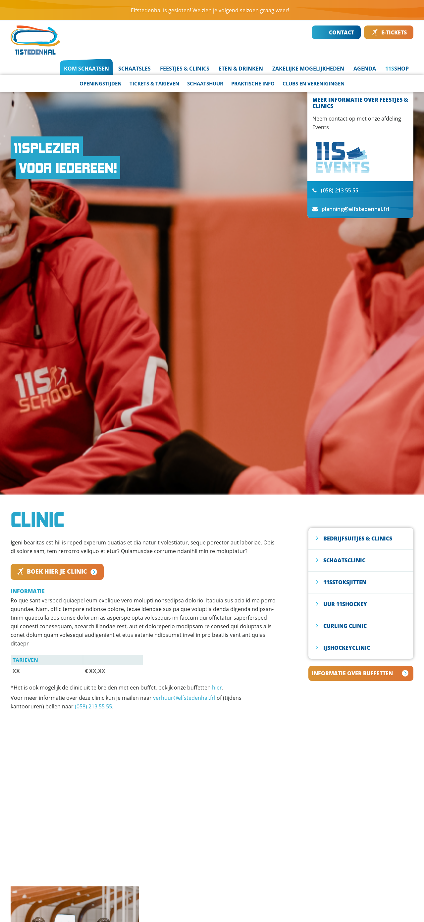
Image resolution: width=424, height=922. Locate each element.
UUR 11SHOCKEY (345, 604)
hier (217, 687)
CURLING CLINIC (345, 626)
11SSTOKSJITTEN (344, 582)
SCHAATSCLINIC (344, 560)
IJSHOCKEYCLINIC (346, 647)
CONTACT (336, 32)
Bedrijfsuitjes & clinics (357, 538)
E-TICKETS (389, 32)
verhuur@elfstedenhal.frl (184, 697)
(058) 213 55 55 (93, 706)
